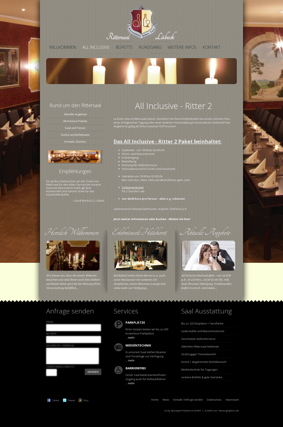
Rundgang (150, 47)
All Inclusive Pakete (75, 121)
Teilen (55, 400)
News (166, 399)
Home (154, 399)
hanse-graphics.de (229, 410)
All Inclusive (96, 47)
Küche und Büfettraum (75, 135)
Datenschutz (214, 399)
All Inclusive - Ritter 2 (173, 105)
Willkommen (62, 47)
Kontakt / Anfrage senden (188, 399)
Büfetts (124, 47)
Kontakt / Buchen (75, 141)
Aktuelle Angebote (75, 114)
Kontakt (212, 47)
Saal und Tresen (75, 128)
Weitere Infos (182, 47)
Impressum (232, 399)
